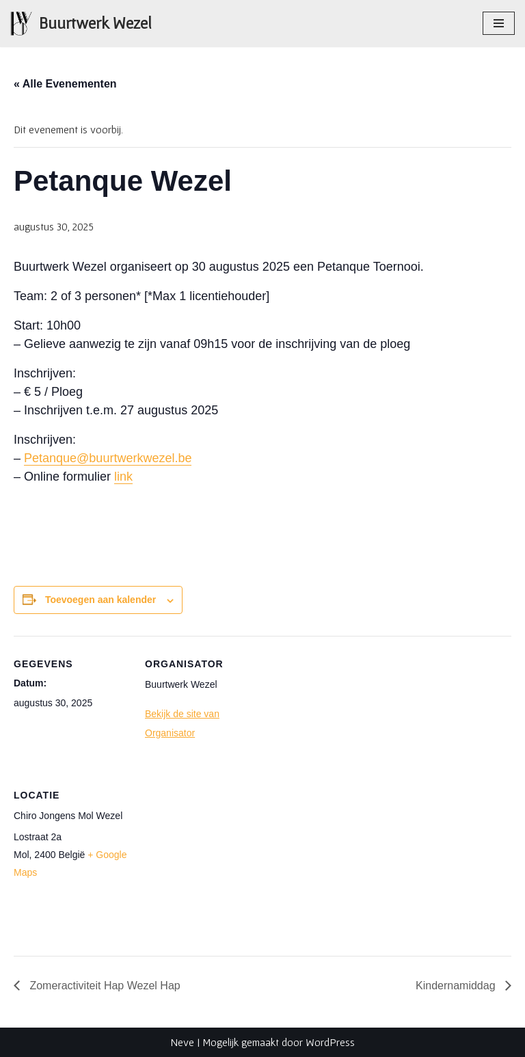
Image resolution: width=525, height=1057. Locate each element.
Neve (182, 1042)
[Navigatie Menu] (499, 23)
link (123, 476)
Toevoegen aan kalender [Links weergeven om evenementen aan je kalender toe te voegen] (100, 599)
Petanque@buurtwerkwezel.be (107, 458)
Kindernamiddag (457, 985)
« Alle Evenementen (65, 84)
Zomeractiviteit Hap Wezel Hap (103, 985)
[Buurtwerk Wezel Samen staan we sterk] (81, 24)
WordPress (330, 1042)
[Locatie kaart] (217, 861)
